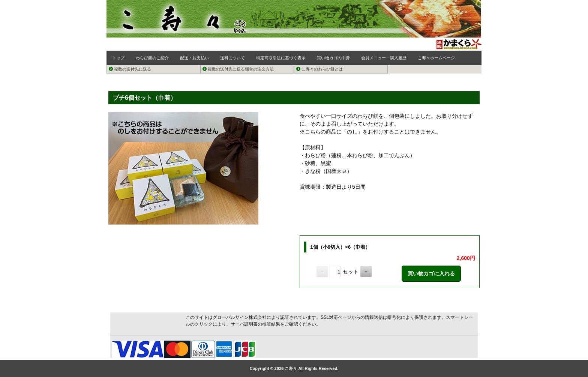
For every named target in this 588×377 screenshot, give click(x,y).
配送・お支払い (194, 58)
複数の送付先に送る (130, 69)
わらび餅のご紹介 (152, 58)
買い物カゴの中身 (333, 58)
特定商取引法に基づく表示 (281, 58)
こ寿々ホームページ (436, 58)
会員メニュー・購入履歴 (383, 58)
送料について (232, 58)
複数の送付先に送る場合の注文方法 (238, 69)
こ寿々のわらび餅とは (319, 69)
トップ (118, 58)
